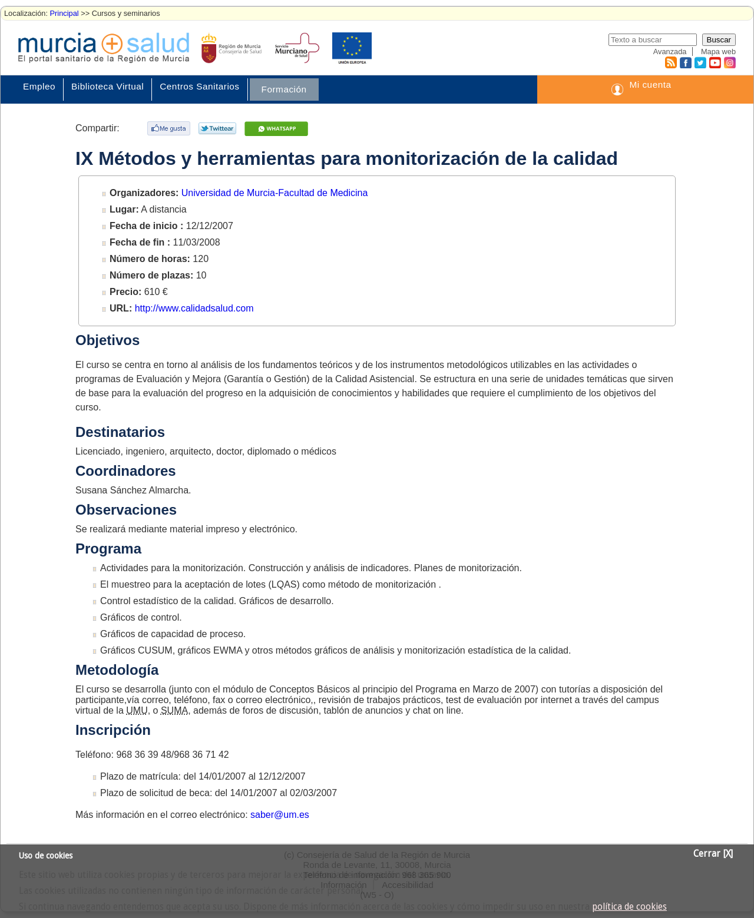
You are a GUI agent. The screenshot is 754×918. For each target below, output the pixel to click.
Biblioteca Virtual (107, 86)
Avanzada (670, 51)
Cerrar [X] (713, 854)
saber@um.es (279, 815)
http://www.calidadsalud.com (194, 308)
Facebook (684, 62)
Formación (284, 89)
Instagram (729, 62)
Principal (64, 13)
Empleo (39, 86)
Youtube (714, 62)
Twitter (700, 62)
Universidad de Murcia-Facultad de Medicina (274, 193)
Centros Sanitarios (199, 86)
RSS (670, 62)
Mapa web (718, 51)
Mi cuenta (650, 84)
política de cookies (629, 907)
